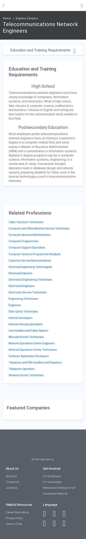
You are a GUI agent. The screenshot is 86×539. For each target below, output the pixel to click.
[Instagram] (46, 523)
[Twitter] (66, 514)
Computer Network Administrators (30, 234)
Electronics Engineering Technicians (30, 279)
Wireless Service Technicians (26, 375)
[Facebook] (46, 514)
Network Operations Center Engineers (32, 343)
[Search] (82, 6)
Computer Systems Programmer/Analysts (35, 254)
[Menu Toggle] (3, 5)
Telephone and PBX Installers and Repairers (35, 362)
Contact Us (12, 482)
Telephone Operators (22, 368)
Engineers (15, 305)
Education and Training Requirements (43, 50)
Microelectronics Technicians (26, 337)
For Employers (52, 476)
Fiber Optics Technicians (23, 311)
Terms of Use (14, 523)
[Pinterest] (56, 523)
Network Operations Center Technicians (33, 349)
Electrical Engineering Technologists (30, 266)
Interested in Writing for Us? (59, 487)
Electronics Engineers (22, 286)
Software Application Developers (29, 356)
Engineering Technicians (23, 298)
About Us (11, 476)
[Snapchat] (66, 523)
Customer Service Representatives (30, 260)
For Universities (52, 482)
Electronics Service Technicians (28, 292)
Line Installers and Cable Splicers (28, 330)
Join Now (11, 487)
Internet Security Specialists (26, 324)
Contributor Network (55, 493)
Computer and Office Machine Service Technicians (39, 228)
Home (7, 18)
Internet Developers (21, 317)
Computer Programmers (24, 241)
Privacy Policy (14, 518)
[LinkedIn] (56, 514)
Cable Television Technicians (26, 222)
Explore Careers (27, 18)
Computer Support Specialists (27, 247)
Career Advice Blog (17, 512)
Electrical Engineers (20, 273)
